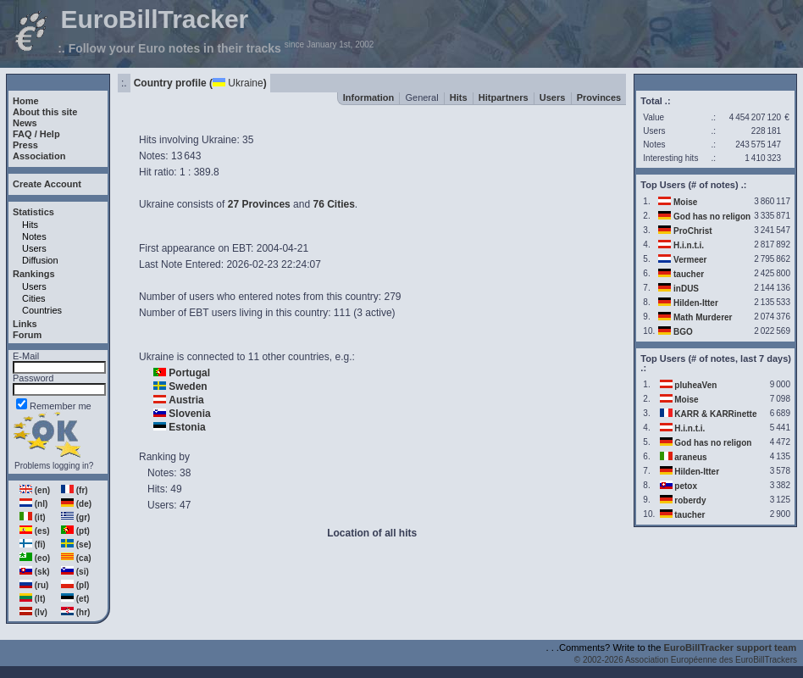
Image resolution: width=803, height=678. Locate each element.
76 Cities (333, 204)
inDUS (686, 288)
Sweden (188, 386)
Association (39, 156)
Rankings (34, 274)
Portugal (189, 373)
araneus (690, 457)
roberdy (690, 500)
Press (25, 145)
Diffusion (40, 260)
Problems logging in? (53, 465)
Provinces (599, 97)
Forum (27, 335)
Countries (42, 310)
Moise (685, 202)
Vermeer (689, 259)
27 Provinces (259, 204)
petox (685, 486)
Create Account (47, 184)
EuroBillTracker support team (730, 647)
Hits (30, 225)
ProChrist (692, 231)
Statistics (33, 212)
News (25, 123)
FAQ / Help (36, 134)
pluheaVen (695, 385)
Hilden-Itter (695, 303)
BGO (683, 331)
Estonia (187, 427)
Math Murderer (702, 317)
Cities (34, 298)
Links (25, 324)
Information (369, 97)
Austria (186, 400)
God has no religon (711, 216)
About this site (45, 112)
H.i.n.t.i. (688, 245)
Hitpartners (504, 97)
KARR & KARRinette (715, 414)
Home (26, 101)
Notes (34, 236)
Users (34, 248)
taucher (688, 274)
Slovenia (189, 414)
